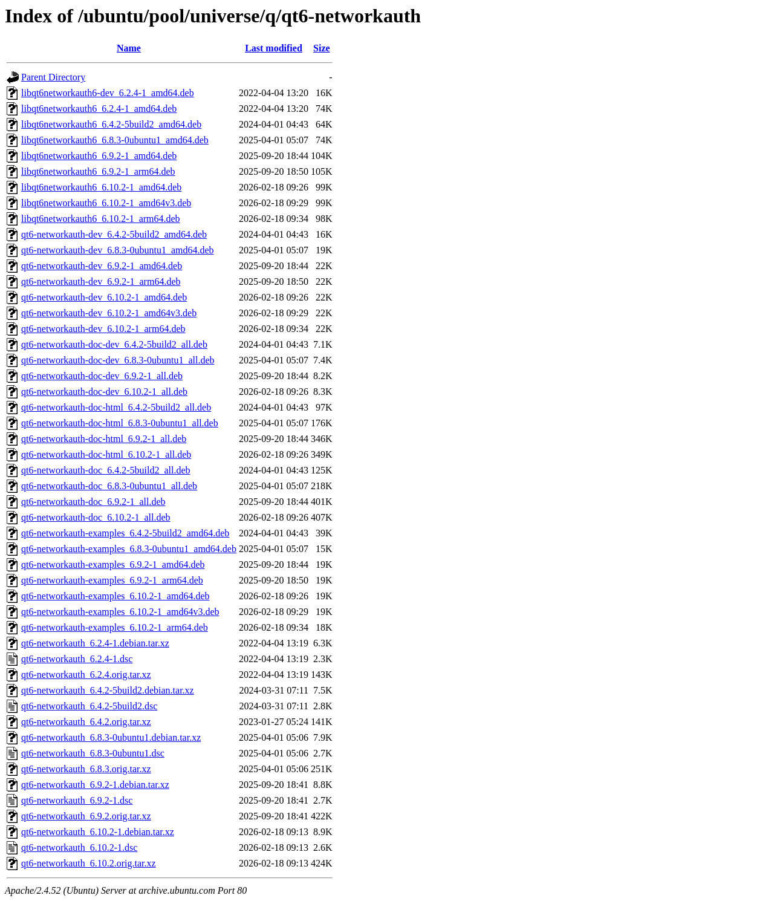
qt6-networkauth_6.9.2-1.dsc (76, 800)
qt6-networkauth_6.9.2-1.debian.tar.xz (95, 784)
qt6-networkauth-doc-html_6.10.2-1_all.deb (106, 454)
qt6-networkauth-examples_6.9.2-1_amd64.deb (112, 564)
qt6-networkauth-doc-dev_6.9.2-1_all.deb (102, 376)
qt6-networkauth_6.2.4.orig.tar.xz (86, 674)
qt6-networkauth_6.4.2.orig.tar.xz (86, 722)
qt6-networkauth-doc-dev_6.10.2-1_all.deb (104, 391)
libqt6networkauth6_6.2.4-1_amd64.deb (99, 108)
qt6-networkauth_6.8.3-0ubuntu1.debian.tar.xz (111, 737)
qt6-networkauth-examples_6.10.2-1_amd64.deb (115, 596)
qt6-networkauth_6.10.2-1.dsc (79, 847)
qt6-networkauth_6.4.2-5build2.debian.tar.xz (107, 690)
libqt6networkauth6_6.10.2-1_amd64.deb (101, 187)
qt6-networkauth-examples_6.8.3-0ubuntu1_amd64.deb (128, 549)
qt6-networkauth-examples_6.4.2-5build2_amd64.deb (125, 533)
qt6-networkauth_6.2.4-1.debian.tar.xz (95, 643)
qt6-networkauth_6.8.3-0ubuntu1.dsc (92, 753)
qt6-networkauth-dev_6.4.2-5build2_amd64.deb (114, 234)
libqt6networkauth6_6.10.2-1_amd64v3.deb (106, 203)
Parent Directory (53, 77)
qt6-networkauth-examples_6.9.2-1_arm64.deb (112, 580)
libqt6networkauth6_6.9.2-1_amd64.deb (99, 156)
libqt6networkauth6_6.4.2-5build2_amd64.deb (111, 124)
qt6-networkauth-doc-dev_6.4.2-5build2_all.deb (114, 344)
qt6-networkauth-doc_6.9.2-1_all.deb (93, 501)
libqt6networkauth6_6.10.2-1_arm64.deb (100, 218)
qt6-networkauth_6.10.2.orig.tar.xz (88, 863)
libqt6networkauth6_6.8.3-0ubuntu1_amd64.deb (115, 140)
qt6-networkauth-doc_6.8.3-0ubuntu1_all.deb (109, 486)
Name (129, 48)
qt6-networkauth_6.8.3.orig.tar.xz (86, 769)
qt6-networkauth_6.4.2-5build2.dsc (89, 706)
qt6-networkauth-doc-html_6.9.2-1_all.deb (103, 439)
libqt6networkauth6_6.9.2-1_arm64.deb (98, 171)
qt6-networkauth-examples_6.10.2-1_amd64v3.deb (120, 612)
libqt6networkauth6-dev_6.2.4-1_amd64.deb (107, 93)
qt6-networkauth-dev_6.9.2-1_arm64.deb (100, 281)
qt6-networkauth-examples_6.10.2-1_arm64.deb (114, 627)
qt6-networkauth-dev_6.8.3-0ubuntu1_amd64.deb (117, 250)
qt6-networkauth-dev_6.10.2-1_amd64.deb (104, 297)
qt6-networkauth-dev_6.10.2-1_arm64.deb (103, 329)
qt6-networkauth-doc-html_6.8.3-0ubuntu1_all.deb (119, 423)
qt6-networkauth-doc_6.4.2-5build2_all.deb (105, 470)
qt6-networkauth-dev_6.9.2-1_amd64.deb (101, 266)
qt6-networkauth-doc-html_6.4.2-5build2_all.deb (116, 407)
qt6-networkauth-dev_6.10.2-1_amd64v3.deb (109, 313)
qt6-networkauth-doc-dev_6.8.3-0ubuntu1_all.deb (117, 360)
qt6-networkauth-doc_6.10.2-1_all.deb (96, 517)
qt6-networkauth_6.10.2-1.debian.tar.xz (97, 832)
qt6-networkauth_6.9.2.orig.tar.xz (86, 816)
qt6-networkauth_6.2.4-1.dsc (76, 659)
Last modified (273, 48)
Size (321, 48)
